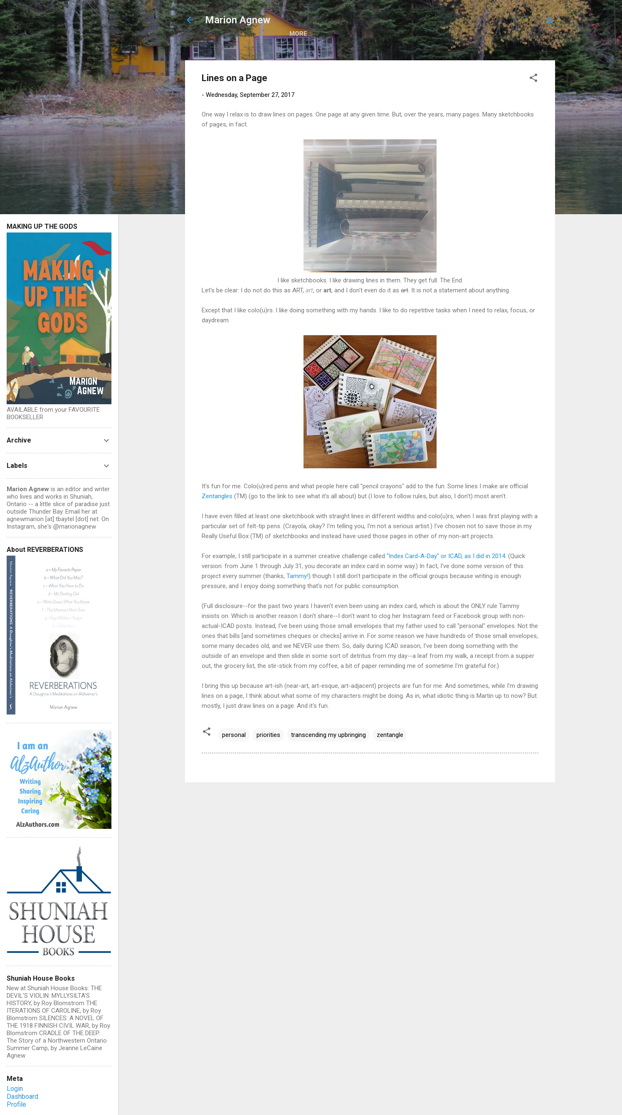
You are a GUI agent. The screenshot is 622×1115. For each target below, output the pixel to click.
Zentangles (217, 514)
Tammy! (297, 594)
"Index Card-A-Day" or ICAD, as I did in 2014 (446, 574)
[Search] (550, 22)
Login (15, 1089)
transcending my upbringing (328, 753)
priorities (268, 753)
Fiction (416, 50)
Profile (16, 1104)
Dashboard (22, 1096)
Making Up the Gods (254, 50)
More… (509, 50)
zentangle (390, 753)
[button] (533, 97)
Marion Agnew (237, 20)
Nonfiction (463, 50)
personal (234, 753)
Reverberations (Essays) (346, 50)
